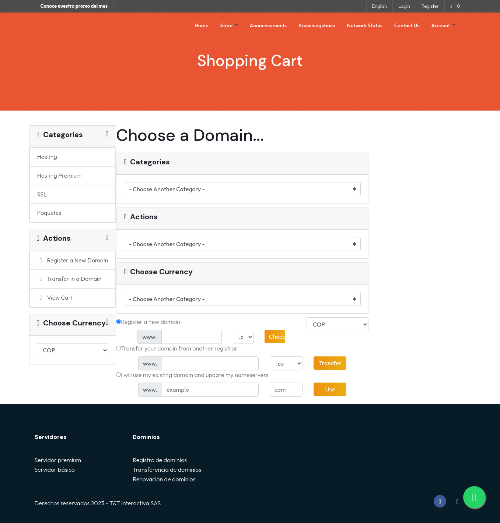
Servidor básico (55, 469)
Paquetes (49, 212)
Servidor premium (58, 460)
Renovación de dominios (164, 479)
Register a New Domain (72, 260)
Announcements (268, 25)
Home (201, 25)
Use (330, 389)
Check (277, 336)
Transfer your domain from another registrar (176, 348)
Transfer (330, 363)
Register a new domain (148, 321)
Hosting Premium (59, 175)
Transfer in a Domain (69, 278)
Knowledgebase (316, 25)
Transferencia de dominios (167, 469)
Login (404, 6)
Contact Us (407, 25)
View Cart (55, 297)
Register (430, 6)
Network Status (364, 25)
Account (441, 25)
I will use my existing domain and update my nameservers (192, 375)
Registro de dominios (160, 460)
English (379, 6)
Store (227, 25)
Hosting (47, 156)
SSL (42, 194)
